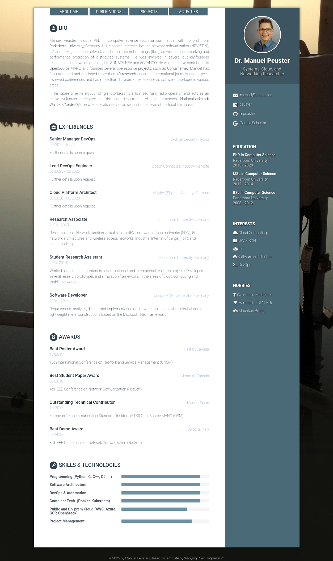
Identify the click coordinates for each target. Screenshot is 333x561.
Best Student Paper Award (74, 375)
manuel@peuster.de (256, 95)
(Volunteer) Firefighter (254, 295)
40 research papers (133, 74)
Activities (188, 12)
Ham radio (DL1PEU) (255, 303)
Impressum (215, 558)
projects (144, 68)
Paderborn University (66, 46)
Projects (148, 12)
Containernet (177, 68)
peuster (245, 104)
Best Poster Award (67, 348)
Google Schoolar (253, 123)
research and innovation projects (76, 63)
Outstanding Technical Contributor (82, 402)
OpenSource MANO (65, 68)
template (172, 558)
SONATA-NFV (121, 63)
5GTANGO (148, 63)
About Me (69, 12)
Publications (108, 12)
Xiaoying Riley (194, 558)
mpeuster (247, 113)
